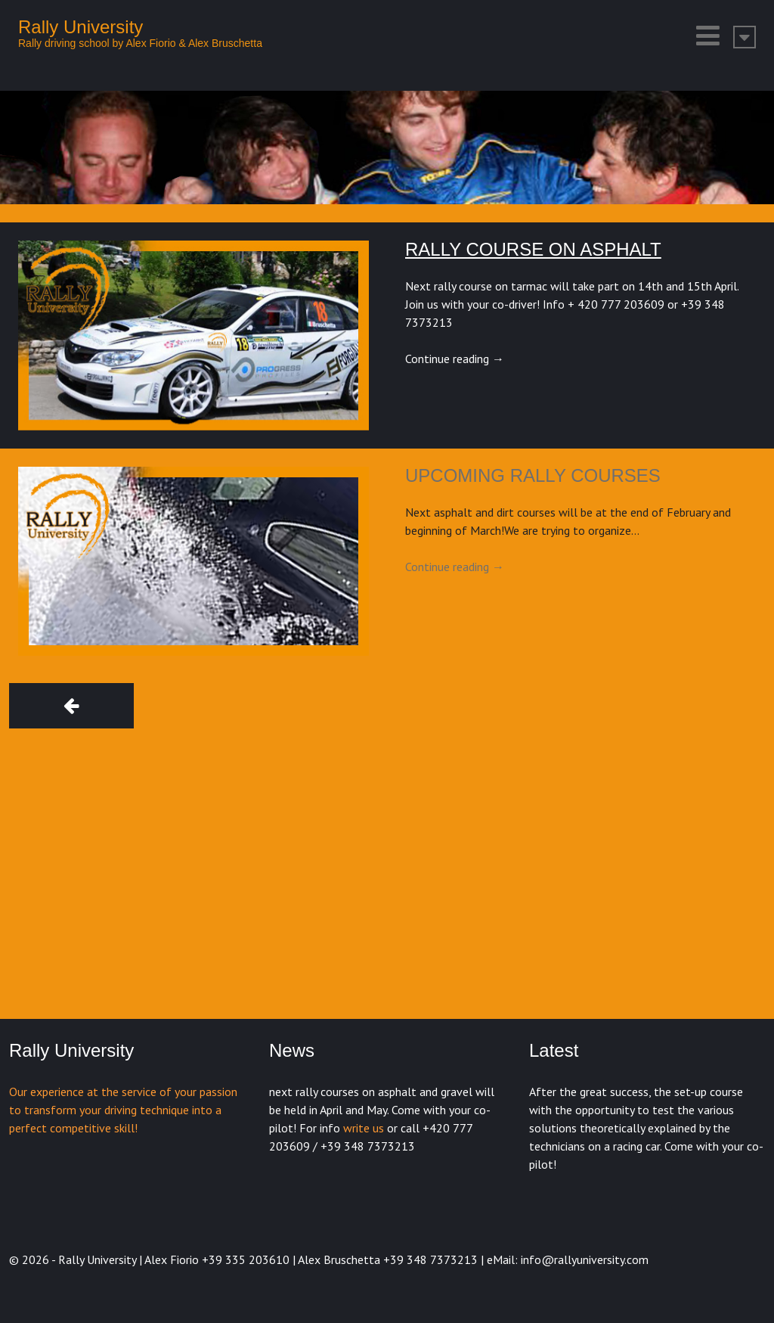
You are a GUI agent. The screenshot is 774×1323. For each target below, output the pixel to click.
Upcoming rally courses (533, 475)
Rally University (80, 27)
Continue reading (454, 358)
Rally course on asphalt (533, 249)
